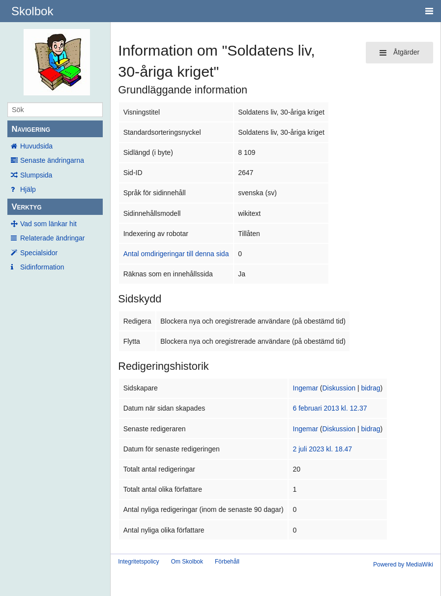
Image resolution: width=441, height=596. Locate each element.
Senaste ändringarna (52, 160)
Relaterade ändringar (52, 238)
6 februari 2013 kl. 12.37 (330, 408)
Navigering (30, 129)
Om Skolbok (187, 561)
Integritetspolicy (138, 561)
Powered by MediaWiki (403, 564)
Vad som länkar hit (48, 224)
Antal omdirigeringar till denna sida (176, 254)
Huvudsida (36, 146)
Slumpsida (36, 175)
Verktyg (26, 206)
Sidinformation (42, 267)
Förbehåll (227, 561)
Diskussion (338, 388)
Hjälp (28, 189)
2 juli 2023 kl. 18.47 (323, 449)
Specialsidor (39, 253)
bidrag (371, 388)
